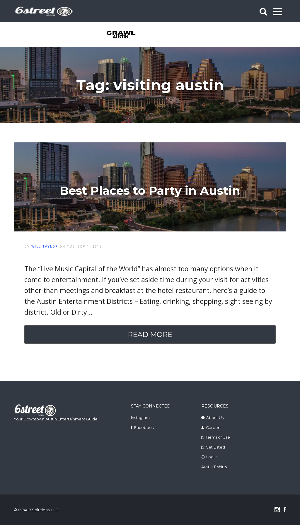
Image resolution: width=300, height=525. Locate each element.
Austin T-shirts (214, 466)
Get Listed (215, 447)
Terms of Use (218, 437)
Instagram (140, 417)
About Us (215, 417)
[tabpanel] (121, 35)
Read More (150, 334)
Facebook (144, 427)
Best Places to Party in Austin (150, 190)
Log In (212, 456)
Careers (213, 427)
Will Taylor (44, 246)
